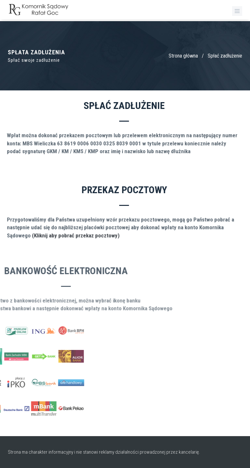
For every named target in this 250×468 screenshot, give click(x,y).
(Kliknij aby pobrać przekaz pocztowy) (69, 235)
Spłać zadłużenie (225, 56)
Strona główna (183, 56)
